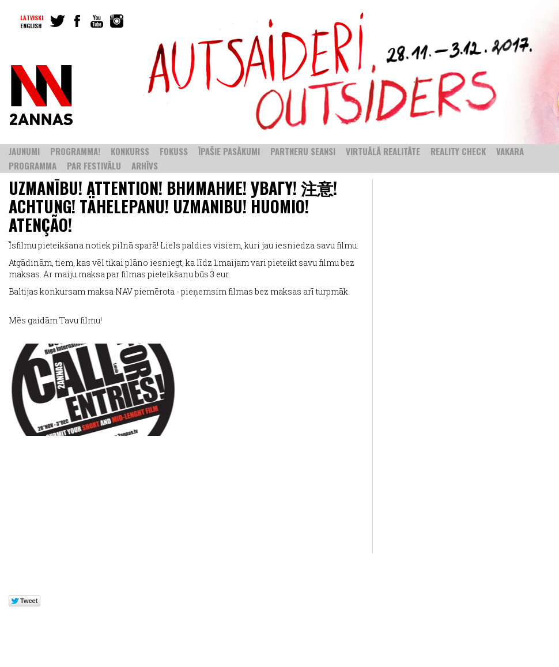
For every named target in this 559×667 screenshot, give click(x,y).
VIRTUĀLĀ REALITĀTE (383, 151)
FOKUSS (174, 151)
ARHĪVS (144, 165)
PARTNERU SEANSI (302, 151)
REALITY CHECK (458, 151)
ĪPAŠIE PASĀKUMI (229, 151)
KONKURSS (130, 151)
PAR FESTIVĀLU (94, 165)
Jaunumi (24, 151)
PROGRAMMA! (75, 151)
